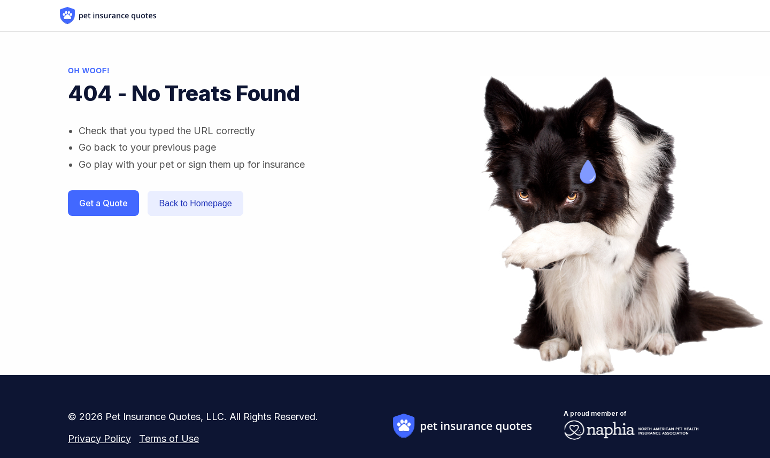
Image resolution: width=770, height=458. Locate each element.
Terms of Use (169, 438)
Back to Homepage (195, 203)
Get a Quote (103, 203)
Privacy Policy (99, 438)
